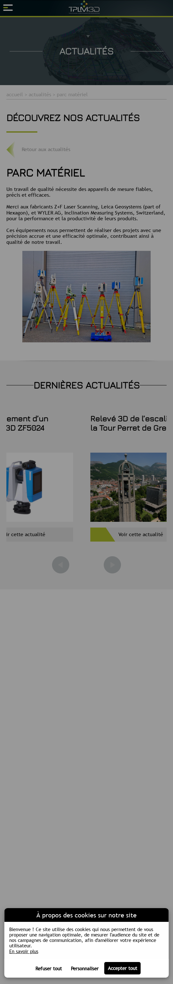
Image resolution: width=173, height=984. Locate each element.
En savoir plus (23, 951)
